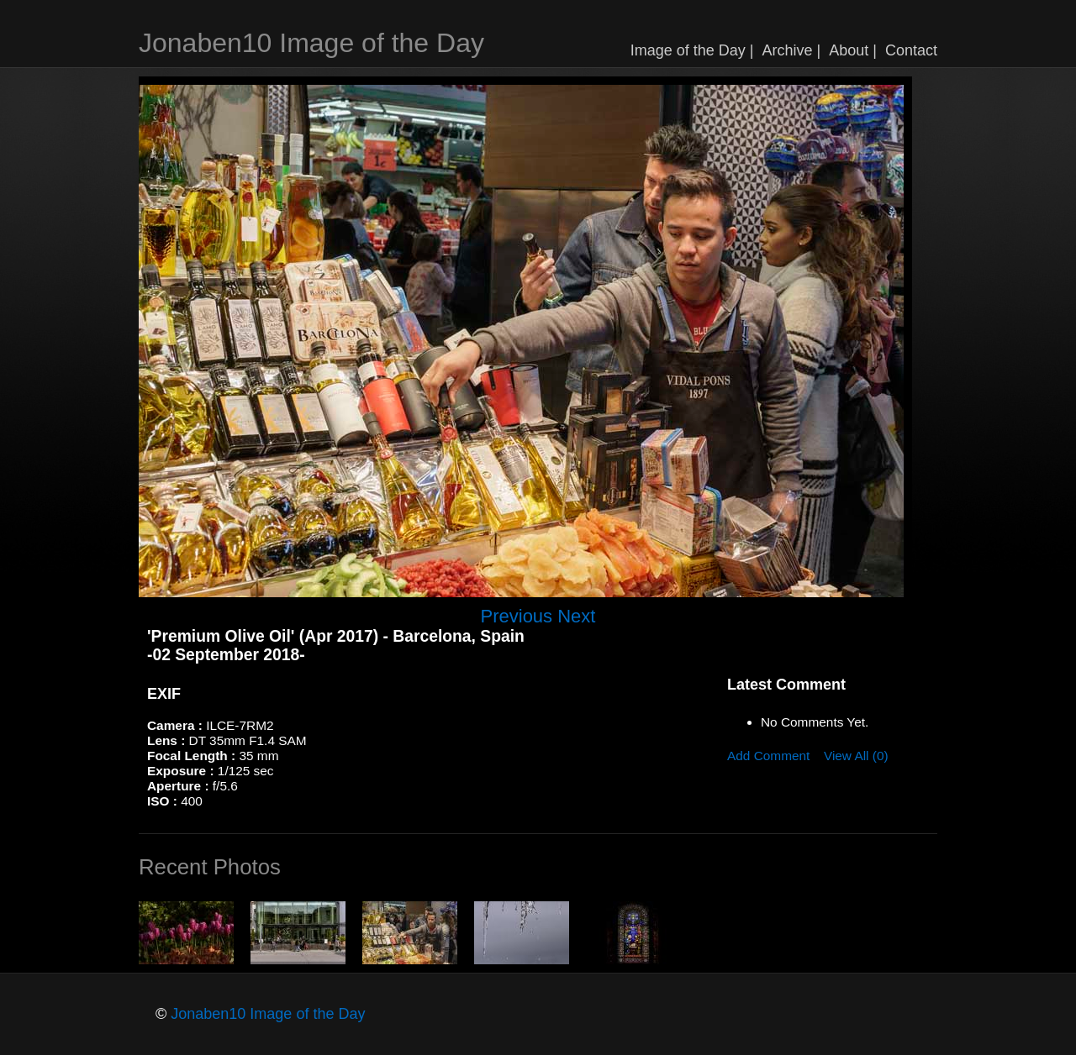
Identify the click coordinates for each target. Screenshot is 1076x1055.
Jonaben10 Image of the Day (311, 43)
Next (576, 616)
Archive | (791, 50)
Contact (911, 50)
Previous (517, 616)
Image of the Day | (692, 50)
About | (853, 50)
